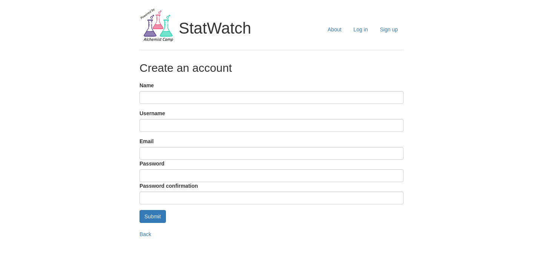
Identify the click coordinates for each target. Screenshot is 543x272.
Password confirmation (169, 186)
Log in (360, 29)
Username (152, 113)
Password (152, 164)
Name (147, 85)
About (335, 29)
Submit (152, 216)
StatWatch (215, 28)
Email (146, 141)
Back (145, 234)
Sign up (389, 29)
